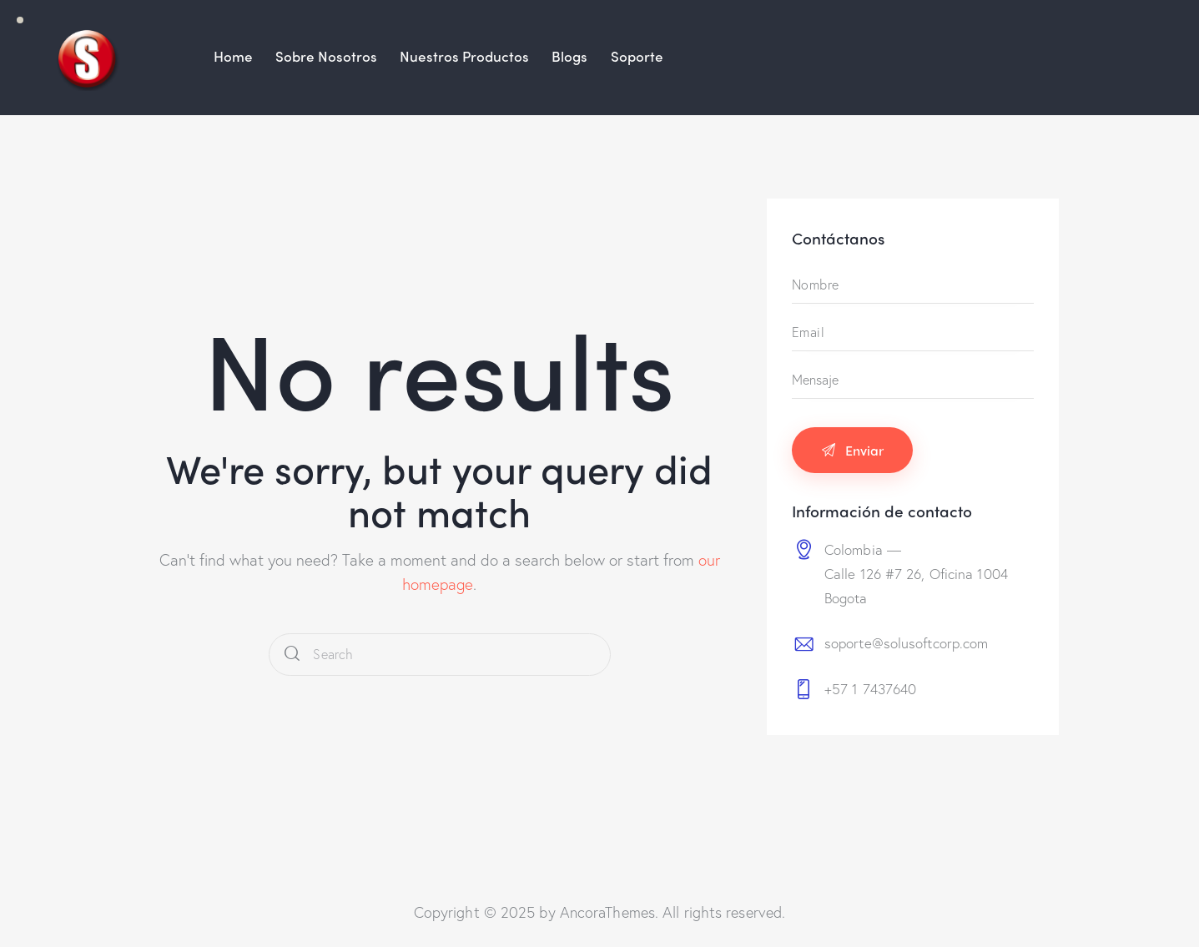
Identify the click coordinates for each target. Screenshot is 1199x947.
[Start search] (292, 654)
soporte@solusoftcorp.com (906, 642)
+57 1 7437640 (870, 688)
